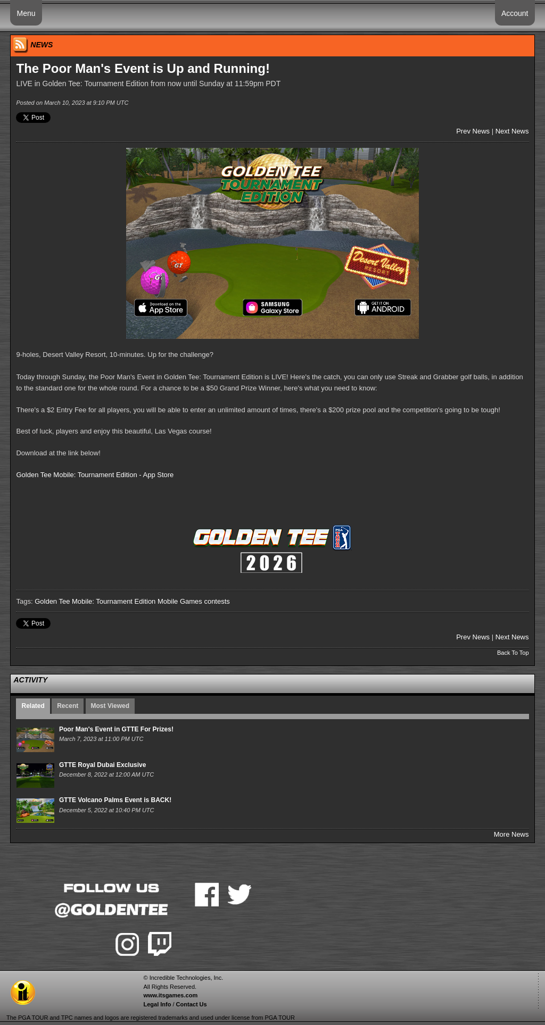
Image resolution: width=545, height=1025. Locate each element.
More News (511, 834)
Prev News (473, 131)
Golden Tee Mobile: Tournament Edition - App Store (95, 475)
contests (216, 601)
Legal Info (157, 1004)
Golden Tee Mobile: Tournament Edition (95, 601)
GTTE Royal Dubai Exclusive (102, 765)
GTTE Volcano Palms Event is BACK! (115, 800)
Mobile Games (180, 601)
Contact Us (191, 1004)
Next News (512, 131)
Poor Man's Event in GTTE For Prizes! (116, 729)
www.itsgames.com (170, 995)
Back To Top (513, 652)
